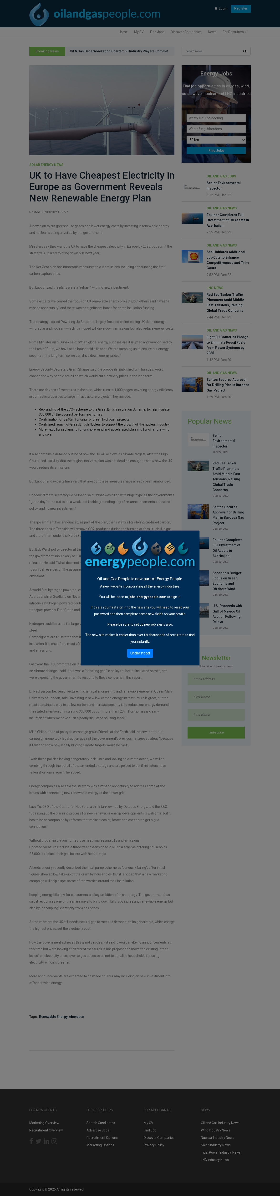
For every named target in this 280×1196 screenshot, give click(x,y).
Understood (140, 653)
